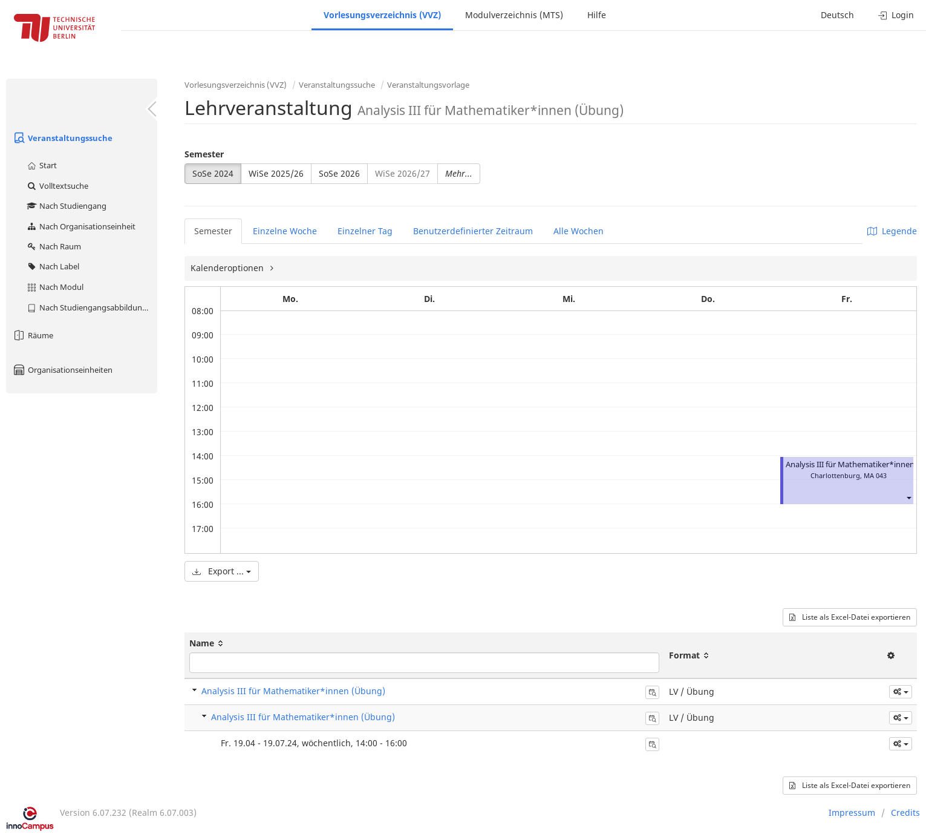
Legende (892, 231)
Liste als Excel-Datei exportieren (849, 617)
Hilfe (596, 15)
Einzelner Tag (365, 231)
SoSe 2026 (339, 173)
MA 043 (875, 475)
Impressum (852, 812)
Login (896, 15)
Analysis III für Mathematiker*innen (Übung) (293, 691)
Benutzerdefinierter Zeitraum (473, 231)
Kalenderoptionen (228, 268)
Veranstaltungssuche (62, 138)
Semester (204, 154)
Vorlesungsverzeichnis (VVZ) (382, 15)
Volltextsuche (57, 185)
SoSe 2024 (212, 173)
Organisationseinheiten (62, 369)
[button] (908, 497)
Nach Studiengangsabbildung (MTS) (91, 307)
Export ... (221, 571)
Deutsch (837, 15)
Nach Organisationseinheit (80, 226)
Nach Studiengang (66, 205)
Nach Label (52, 266)
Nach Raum (53, 246)
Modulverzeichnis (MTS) (514, 15)
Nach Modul (54, 286)
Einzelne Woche (285, 231)
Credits (905, 812)
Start (41, 165)
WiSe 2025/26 (276, 173)
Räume (32, 335)
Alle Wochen (578, 231)
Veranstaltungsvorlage (428, 84)
